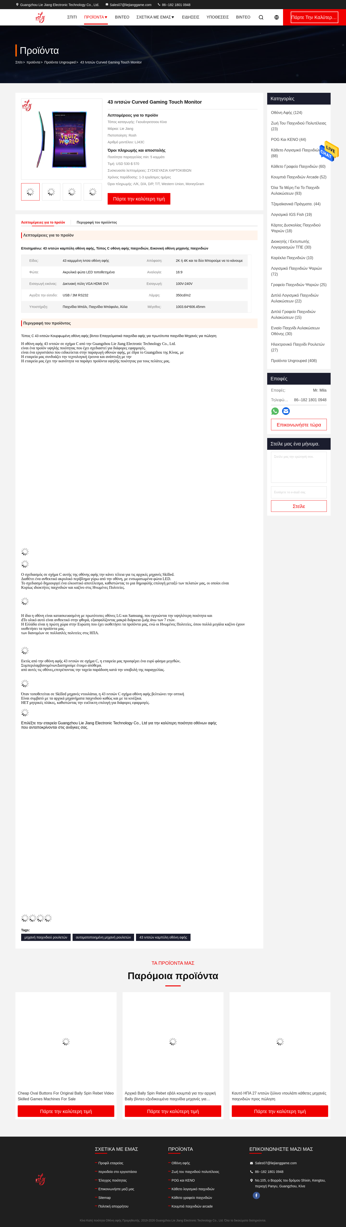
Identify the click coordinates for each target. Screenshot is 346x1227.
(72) (296, 271)
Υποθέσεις (218, 17)
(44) (288, 140)
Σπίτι (72, 17)
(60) (298, 166)
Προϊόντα (96, 17)
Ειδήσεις (190, 17)
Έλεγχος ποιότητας (112, 1180)
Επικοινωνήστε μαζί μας (116, 1189)
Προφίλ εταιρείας (110, 1163)
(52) (299, 177)
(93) (295, 190)
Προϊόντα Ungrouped (60, 62)
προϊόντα (33, 62)
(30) (291, 244)
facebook (256, 1195)
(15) (293, 314)
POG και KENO (183, 1180)
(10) (292, 258)
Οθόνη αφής (181, 1163)
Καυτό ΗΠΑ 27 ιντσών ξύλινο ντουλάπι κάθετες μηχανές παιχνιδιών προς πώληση (279, 1096)
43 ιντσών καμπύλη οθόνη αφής (163, 937)
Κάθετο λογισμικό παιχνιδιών (193, 1189)
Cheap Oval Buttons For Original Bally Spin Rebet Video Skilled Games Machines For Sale (66, 1096)
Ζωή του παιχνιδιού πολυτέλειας (195, 1172)
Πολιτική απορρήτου (113, 1206)
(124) (286, 113)
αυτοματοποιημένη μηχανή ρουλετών (103, 937)
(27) (298, 347)
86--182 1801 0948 (173, 5)
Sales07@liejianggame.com (128, 5)
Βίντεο (122, 17)
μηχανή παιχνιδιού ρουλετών (46, 937)
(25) (299, 285)
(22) (295, 298)
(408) (294, 361)
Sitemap (104, 1198)
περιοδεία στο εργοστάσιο (117, 1172)
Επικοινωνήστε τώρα (299, 424)
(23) (298, 126)
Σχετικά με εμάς (155, 17)
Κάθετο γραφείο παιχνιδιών (192, 1198)
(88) (296, 153)
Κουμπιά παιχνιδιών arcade (192, 1206)
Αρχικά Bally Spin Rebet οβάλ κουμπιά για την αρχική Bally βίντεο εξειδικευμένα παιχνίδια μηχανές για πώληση (170, 1096)
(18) (296, 228)
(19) (291, 215)
